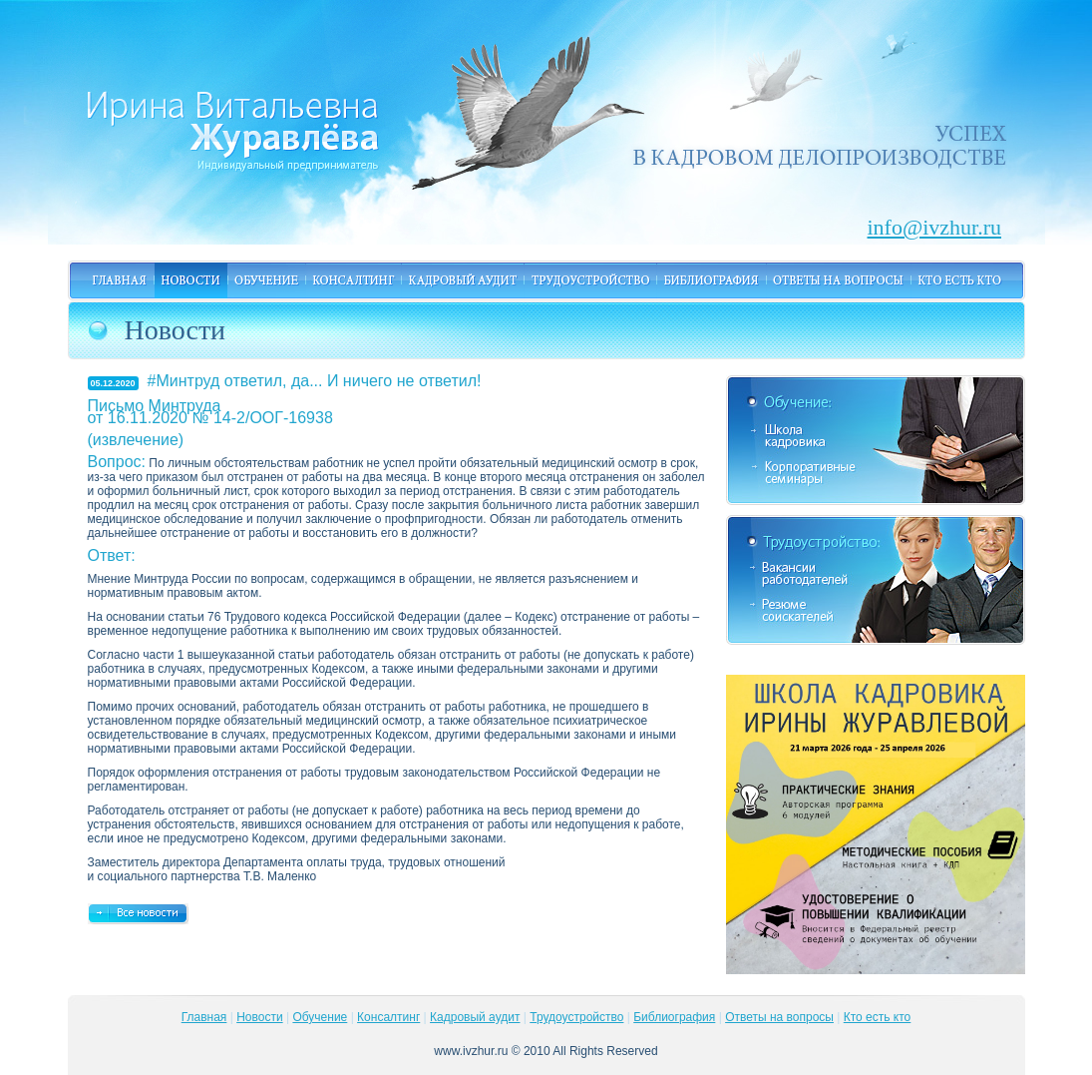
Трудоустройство (576, 1017)
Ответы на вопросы (779, 1017)
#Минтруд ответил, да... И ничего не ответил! (315, 380)
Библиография (674, 1017)
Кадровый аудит (475, 1017)
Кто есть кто (877, 1017)
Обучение (319, 1017)
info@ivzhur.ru (912, 224)
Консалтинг (388, 1017)
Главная (204, 1017)
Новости (259, 1017)
